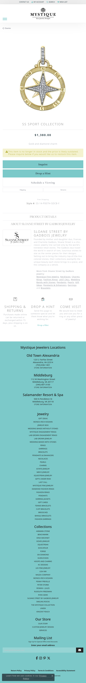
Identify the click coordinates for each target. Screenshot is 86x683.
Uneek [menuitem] (43, 608)
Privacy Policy (29, 670)
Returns (63, 190)
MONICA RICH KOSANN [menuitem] (43, 422)
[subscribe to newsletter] (79, 650)
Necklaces (65, 276)
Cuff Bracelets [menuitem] (43, 509)
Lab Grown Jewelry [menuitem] (43, 438)
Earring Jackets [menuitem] (43, 499)
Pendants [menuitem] (43, 495)
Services (43, 630)
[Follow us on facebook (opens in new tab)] (37, 658)
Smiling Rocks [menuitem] (43, 601)
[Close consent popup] (52, 676)
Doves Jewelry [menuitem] (43, 541)
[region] (43, 78)
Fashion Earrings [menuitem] (43, 519)
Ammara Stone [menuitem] (43, 531)
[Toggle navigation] (5, 19)
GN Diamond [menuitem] (43, 554)
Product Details (43, 217)
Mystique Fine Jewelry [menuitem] (43, 485)
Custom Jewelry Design (43, 627)
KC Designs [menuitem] (43, 564)
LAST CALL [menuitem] (43, 482)
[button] (24, 2)
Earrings (72, 285)
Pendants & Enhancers (55, 285)
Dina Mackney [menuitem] (42, 538)
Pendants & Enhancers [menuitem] (43, 455)
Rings (39, 279)
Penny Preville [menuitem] (43, 581)
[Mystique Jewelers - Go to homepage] (43, 13)
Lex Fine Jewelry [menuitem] (43, 568)
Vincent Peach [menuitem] (43, 611)
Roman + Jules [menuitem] (43, 588)
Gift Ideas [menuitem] (43, 418)
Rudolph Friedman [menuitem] (43, 591)
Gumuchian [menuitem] (43, 558)
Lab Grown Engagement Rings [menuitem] (43, 435)
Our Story (43, 623)
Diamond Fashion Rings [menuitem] (43, 489)
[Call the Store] (43, 365)
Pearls (71, 282)
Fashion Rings (50, 279)
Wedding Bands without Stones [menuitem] (43, 428)
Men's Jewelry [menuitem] (43, 472)
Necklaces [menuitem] (43, 458)
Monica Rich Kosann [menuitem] (43, 578)
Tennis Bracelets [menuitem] (43, 505)
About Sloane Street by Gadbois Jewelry (43, 224)
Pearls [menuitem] (43, 462)
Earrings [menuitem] (43, 448)
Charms (8, 28)
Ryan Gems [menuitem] (43, 595)
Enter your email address (43, 645)
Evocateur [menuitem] (43, 548)
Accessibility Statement (65, 670)
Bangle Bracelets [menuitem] (43, 515)
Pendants (61, 282)
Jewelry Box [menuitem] (43, 425)
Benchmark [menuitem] (43, 534)
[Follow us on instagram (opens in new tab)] (40, 658)
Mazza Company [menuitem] (43, 575)
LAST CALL (64, 279)
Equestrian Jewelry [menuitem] (43, 475)
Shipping (23, 190)
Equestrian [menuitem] (43, 544)
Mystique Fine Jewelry (47, 276)
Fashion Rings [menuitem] (43, 492)
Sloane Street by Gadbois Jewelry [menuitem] (43, 598)
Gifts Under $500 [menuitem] (43, 479)
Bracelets (45, 288)
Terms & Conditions (46, 670)
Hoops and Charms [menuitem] (43, 561)
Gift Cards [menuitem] (43, 502)
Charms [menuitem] (43, 465)
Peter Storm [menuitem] (43, 585)
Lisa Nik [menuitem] (42, 571)
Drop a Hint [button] (43, 173)
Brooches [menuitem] (43, 512)
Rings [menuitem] (43, 445)
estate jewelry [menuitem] (43, 469)
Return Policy (16, 670)
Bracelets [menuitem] (43, 452)
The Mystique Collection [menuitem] (43, 605)
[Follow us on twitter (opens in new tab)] (48, 658)
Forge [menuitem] (43, 551)
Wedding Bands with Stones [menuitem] (43, 442)
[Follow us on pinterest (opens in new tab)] (44, 658)
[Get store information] (43, 368)
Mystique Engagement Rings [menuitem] (43, 432)
